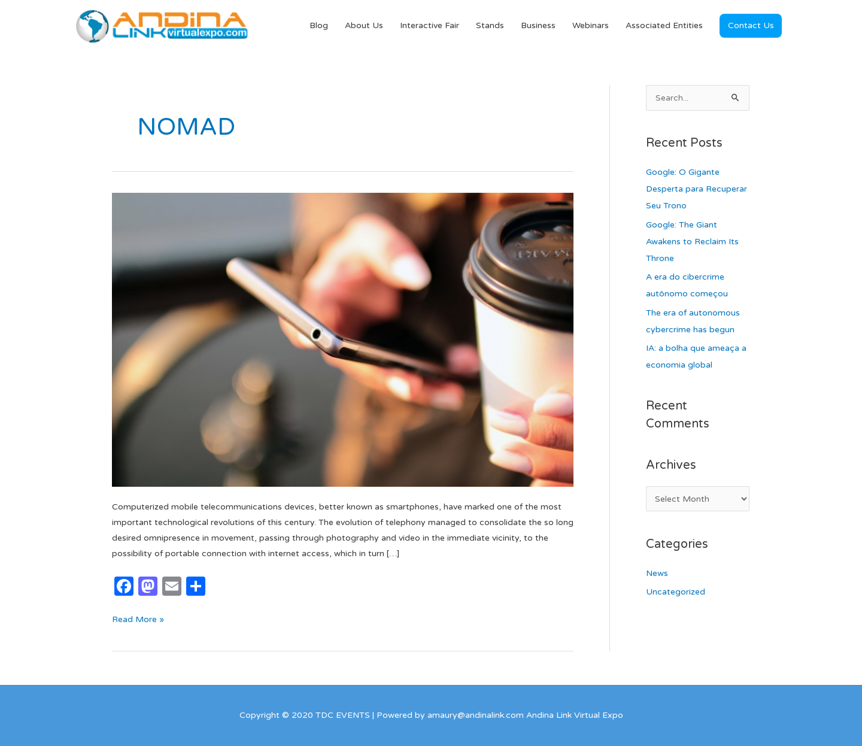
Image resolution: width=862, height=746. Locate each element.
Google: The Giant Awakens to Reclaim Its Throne (692, 241)
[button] (751, 26)
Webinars (590, 25)
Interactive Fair (429, 25)
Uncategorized (675, 592)
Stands (490, 25)
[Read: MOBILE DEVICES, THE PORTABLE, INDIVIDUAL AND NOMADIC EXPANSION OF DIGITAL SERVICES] (342, 339)
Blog (318, 25)
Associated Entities (664, 25)
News (657, 573)
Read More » (138, 618)
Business (538, 25)
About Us (364, 25)
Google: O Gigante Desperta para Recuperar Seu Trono (696, 189)
